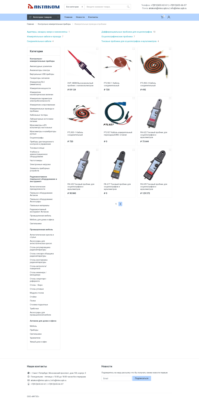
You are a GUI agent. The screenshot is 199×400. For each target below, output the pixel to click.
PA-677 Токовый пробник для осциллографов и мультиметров (117, 186)
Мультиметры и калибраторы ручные (43, 132)
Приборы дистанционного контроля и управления (42, 142)
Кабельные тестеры (39, 115)
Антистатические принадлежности (37, 187)
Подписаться (141, 378)
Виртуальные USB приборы (42, 74)
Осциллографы (36, 138)
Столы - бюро (36, 285)
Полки (33, 301)
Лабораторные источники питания (41, 120)
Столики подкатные (39, 304)
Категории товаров (44, 17)
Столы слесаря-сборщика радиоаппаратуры (42, 254)
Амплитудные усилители (41, 66)
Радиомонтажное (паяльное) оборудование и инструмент (43, 179)
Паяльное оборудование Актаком (41, 194)
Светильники (36, 223)
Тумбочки (34, 308)
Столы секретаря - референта (38, 280)
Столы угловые (37, 289)
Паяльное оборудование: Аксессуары (41, 200)
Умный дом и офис (38, 342)
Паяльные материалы (39, 205)
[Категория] (74, 6)
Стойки (33, 297)
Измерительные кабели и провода (45, 36)
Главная (30, 24)
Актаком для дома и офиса (43, 321)
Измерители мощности (40, 88)
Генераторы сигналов (39, 78)
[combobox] (104, 7)
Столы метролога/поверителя (38, 267)
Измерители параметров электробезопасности (41, 99)
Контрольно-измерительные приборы (54, 24)
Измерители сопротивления (42, 105)
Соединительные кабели (40, 41)
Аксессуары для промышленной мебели (40, 313)
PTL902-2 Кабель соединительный (148, 84)
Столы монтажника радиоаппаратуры (38, 261)
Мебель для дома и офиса (42, 219)
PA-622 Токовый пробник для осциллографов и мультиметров (153, 135)
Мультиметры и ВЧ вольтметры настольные (41, 126)
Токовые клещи (37, 148)
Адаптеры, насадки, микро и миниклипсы (48, 31)
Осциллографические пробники (118, 36)
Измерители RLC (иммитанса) (37, 83)
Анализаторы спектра (40, 70)
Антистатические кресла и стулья (42, 236)
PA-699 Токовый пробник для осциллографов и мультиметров (153, 186)
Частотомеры (36, 160)
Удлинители (35, 338)
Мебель (33, 326)
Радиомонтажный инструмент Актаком (39, 210)
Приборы (34, 330)
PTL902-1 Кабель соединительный (111, 84)
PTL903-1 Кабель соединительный (75, 133)
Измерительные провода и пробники (42, 110)
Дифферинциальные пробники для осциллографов (128, 31)
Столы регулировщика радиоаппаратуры (40, 248)
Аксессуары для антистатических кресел (41, 242)
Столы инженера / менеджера (38, 273)
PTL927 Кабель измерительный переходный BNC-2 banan (118, 133)
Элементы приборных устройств (39, 169)
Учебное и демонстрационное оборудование (39, 154)
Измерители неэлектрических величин (41, 93)
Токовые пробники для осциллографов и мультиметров (130, 41)
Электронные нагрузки (40, 164)
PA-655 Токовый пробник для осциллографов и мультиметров (81, 186)
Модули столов (37, 293)
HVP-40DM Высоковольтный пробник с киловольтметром (80, 84)
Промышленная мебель (40, 216)
